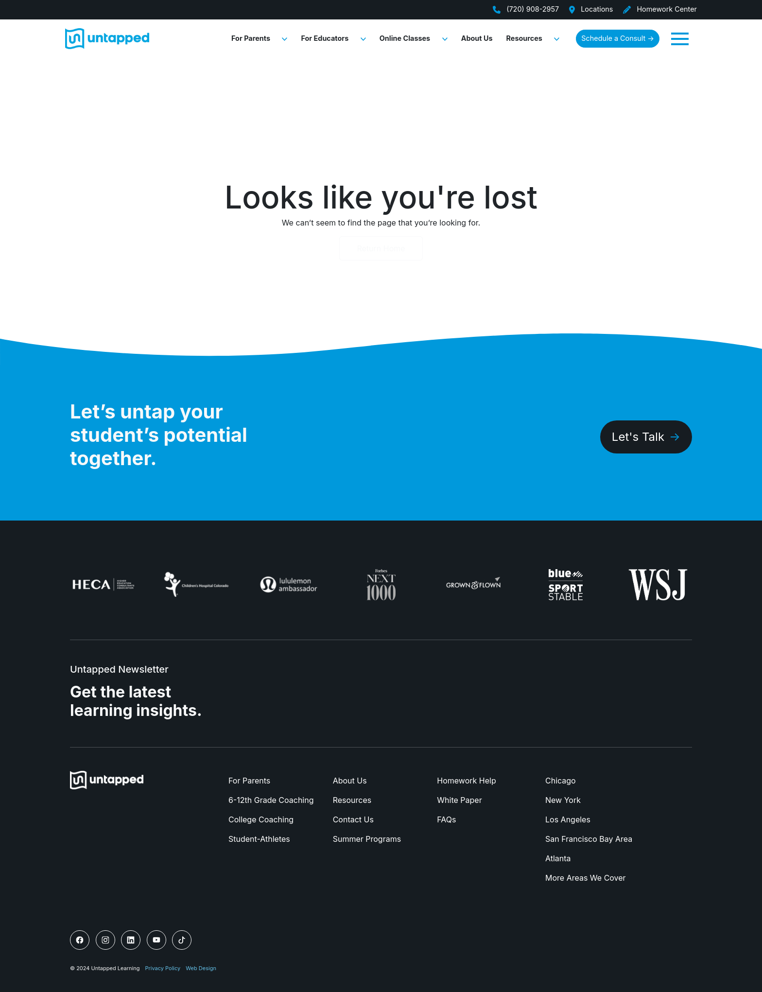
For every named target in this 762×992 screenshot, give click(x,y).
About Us (477, 38)
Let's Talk (638, 437)
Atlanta (558, 858)
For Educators (324, 38)
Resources (524, 38)
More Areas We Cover (585, 878)
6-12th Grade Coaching (270, 800)
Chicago (560, 780)
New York (563, 800)
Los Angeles (567, 819)
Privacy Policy (163, 968)
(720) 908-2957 (525, 9)
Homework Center (660, 9)
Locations (591, 9)
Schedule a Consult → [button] (617, 38)
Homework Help (466, 780)
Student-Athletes (259, 839)
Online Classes (405, 38)
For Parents (250, 38)
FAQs (446, 819)
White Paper (459, 800)
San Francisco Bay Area (588, 839)
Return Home (381, 248)
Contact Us (353, 819)
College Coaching (261, 819)
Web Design (201, 968)
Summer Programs (367, 839)
